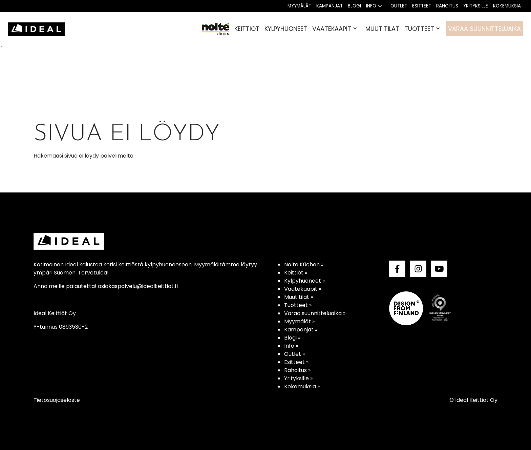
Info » (291, 346)
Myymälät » (299, 321)
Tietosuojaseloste (57, 400)
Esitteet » (296, 362)
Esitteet (421, 6)
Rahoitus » (297, 370)
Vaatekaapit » (302, 289)
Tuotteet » (298, 305)
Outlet (398, 6)
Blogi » (292, 338)
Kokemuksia (507, 6)
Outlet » (294, 354)
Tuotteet (419, 28)
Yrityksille (475, 6)
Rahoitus (447, 6)
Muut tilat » (298, 297)
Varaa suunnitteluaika (484, 28)
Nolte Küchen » (303, 264)
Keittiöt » (295, 273)
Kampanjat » (300, 329)
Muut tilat (382, 28)
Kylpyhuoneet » (304, 281)
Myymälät (299, 6)
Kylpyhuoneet (285, 28)
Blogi (354, 6)
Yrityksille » (298, 378)
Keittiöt (246, 28)
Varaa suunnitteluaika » (314, 313)
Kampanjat (329, 6)
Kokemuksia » (302, 386)
